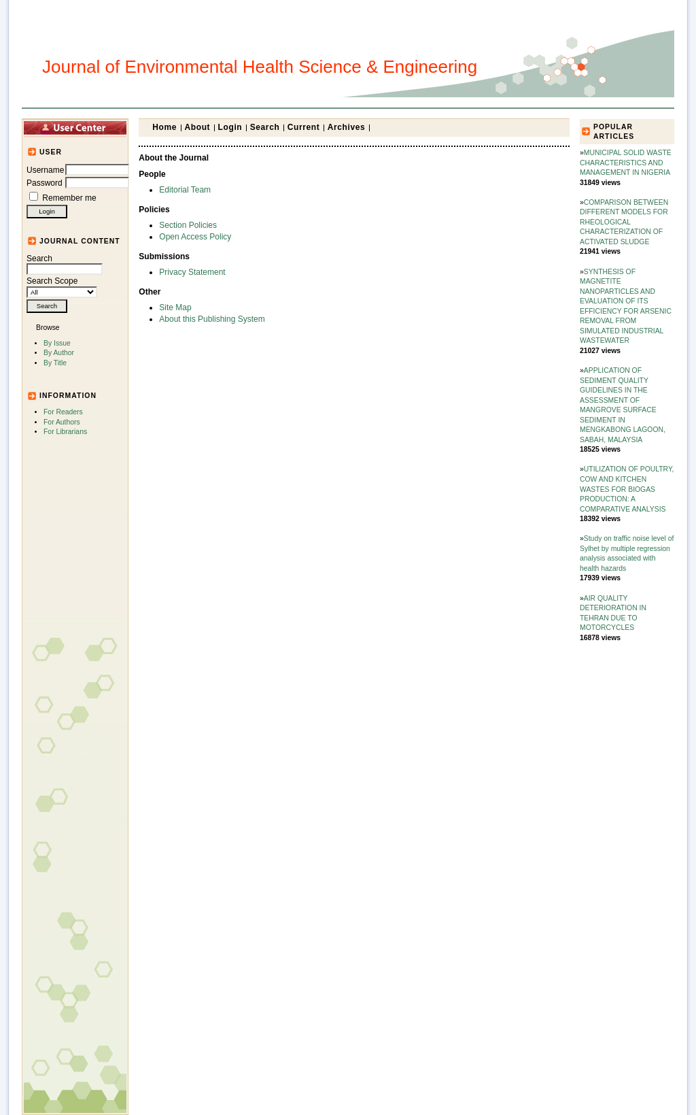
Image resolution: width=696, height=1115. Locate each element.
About (198, 127)
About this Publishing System (211, 319)
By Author (59, 352)
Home (164, 127)
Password (45, 183)
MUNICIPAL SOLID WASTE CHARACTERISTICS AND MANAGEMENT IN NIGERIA (626, 162)
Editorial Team (185, 190)
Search (65, 264)
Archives (347, 127)
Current (304, 127)
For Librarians (65, 431)
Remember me (69, 198)
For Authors (62, 422)
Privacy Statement (192, 272)
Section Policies (188, 225)
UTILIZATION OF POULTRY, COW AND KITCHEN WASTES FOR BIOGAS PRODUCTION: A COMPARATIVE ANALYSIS (627, 488)
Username (45, 170)
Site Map (175, 307)
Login (230, 127)
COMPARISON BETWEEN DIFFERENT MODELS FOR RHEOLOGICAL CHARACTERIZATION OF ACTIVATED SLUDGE (624, 222)
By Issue (57, 343)
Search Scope (62, 286)
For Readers (63, 412)
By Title (55, 363)
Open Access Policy (195, 237)
